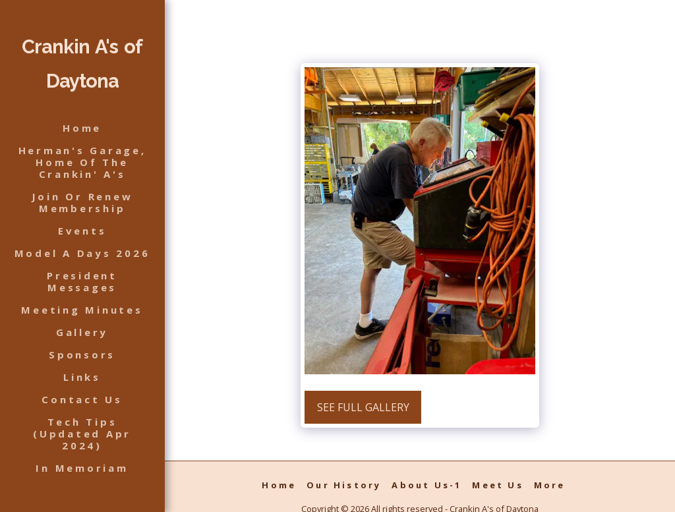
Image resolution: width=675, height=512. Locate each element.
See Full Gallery (363, 407)
